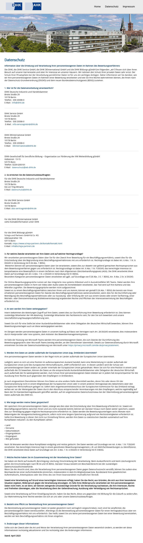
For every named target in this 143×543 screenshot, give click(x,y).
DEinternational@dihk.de (24, 145)
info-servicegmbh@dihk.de (25, 124)
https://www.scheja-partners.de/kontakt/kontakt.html (37, 243)
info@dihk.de (18, 102)
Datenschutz (111, 6)
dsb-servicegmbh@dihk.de (23, 208)
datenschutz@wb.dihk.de (24, 167)
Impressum (129, 6)
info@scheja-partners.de (23, 246)
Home (97, 6)
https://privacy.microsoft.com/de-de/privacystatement (93, 345)
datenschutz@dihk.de (21, 189)
